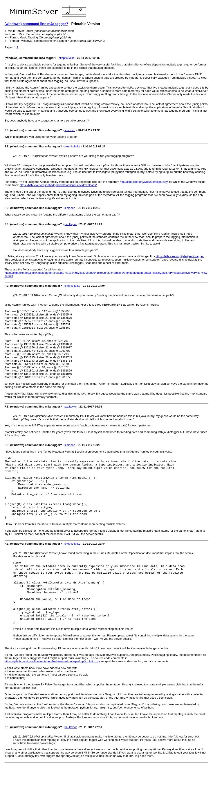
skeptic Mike (67, 58)
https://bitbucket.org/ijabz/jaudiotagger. (179, 256)
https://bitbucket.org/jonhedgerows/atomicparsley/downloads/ (58, 185)
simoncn (70, 130)
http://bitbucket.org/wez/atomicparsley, (144, 181)
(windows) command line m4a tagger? (36, 24)
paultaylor (71, 224)
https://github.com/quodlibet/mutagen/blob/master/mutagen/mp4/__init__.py (52, 685)
